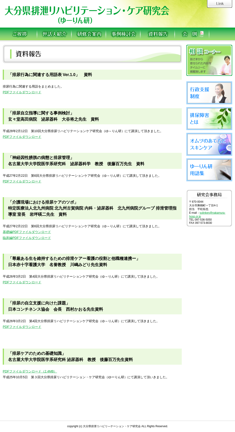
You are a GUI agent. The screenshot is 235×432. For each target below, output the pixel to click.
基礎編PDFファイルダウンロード (27, 232)
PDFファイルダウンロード (22, 92)
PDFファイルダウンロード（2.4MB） (30, 371)
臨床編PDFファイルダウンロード (27, 238)
